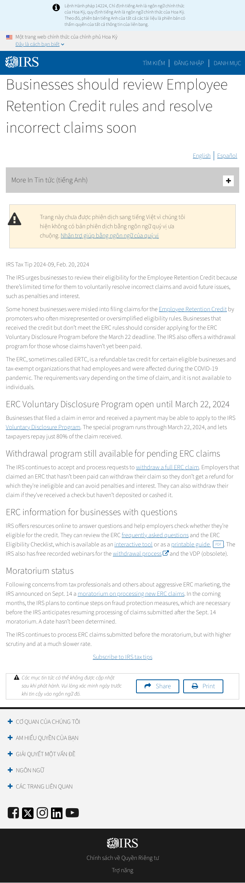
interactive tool (133, 544)
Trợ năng (122, 870)
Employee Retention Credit (193, 309)
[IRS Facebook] (13, 813)
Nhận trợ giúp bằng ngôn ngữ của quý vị (110, 235)
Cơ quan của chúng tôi (48, 722)
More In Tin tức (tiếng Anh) (122, 180)
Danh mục (227, 63)
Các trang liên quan (44, 786)
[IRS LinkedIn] (57, 815)
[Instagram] (42, 813)
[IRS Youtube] (72, 813)
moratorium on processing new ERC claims (131, 594)
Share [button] (163, 686)
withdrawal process (140, 553)
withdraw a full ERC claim (167, 467)
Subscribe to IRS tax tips (122, 657)
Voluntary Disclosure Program (43, 427)
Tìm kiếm (154, 63)
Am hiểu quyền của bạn (47, 738)
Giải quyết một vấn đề (45, 754)
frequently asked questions (155, 535)
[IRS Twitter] (28, 815)
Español (227, 156)
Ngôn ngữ (30, 770)
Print (208, 686)
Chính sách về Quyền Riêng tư (123, 858)
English (202, 156)
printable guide (197, 544)
